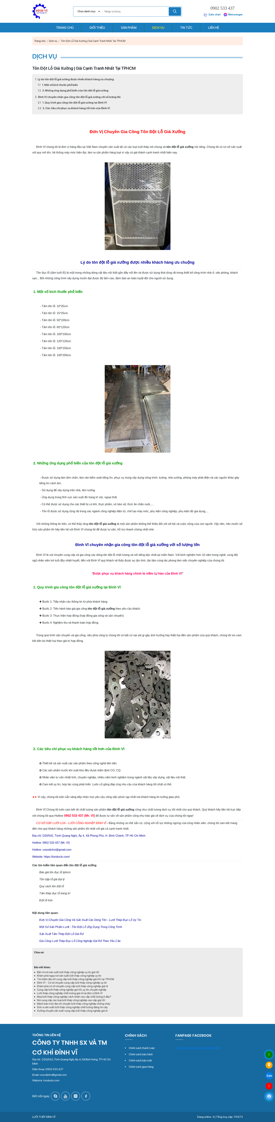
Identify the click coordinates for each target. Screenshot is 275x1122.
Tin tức (186, 27)
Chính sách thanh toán (142, 1048)
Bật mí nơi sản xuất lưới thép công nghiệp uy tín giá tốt (68, 972)
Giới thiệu (97, 27)
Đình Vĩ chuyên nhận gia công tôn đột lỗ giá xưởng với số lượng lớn (79, 97)
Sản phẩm (128, 27)
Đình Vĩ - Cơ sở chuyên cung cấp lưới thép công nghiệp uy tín (72, 982)
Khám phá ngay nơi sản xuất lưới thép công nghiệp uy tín (69, 975)
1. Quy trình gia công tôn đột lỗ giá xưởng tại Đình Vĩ (74, 102)
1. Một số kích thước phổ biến (59, 85)
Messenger (233, 14)
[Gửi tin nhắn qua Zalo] (269, 1075)
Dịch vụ (158, 27)
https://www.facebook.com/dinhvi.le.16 (197, 1048)
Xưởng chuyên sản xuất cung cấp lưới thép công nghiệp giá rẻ (72, 1010)
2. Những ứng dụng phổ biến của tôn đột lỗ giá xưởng (75, 90)
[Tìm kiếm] (175, 11)
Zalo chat (212, 14)
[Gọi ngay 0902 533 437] (269, 1054)
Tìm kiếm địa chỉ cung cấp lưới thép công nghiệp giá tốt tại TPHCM (75, 979)
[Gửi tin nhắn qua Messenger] (269, 1086)
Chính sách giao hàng (141, 1066)
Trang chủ (65, 27)
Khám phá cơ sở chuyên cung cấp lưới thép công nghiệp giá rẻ (72, 986)
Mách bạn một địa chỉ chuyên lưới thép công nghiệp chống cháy (73, 1003)
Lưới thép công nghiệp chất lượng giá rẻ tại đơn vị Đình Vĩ (69, 993)
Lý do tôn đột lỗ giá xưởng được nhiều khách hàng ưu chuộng (76, 79)
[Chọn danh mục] (88, 11)
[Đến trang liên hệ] (269, 1065)
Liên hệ (213, 27)
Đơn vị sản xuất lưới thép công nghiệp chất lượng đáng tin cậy (72, 1007)
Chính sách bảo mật (140, 1060)
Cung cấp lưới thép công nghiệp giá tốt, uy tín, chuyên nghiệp (71, 989)
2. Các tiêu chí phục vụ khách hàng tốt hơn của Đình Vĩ (76, 108)
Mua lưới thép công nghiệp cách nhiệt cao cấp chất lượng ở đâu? (74, 996)
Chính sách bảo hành (141, 1054)
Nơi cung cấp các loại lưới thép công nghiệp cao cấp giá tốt (71, 1000)
